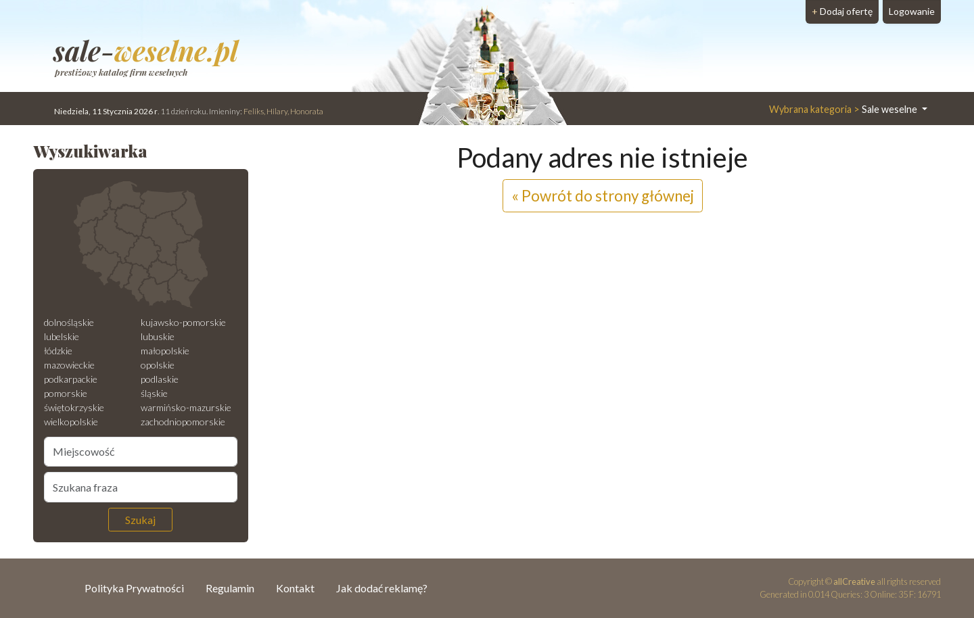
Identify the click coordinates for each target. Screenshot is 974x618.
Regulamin (230, 587)
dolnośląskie (69, 322)
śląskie (154, 393)
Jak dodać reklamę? (381, 587)
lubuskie (158, 336)
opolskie (158, 365)
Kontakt (295, 587)
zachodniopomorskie (183, 421)
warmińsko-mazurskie (186, 407)
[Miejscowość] (140, 452)
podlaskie (160, 379)
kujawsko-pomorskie (183, 322)
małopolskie (165, 350)
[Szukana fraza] (140, 487)
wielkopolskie (71, 421)
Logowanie (912, 11)
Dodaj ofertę (842, 11)
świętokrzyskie (74, 407)
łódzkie (58, 350)
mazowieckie (69, 365)
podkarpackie (70, 379)
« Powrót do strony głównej (602, 196)
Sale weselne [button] (844, 109)
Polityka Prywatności (134, 587)
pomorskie (65, 393)
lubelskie (61, 336)
